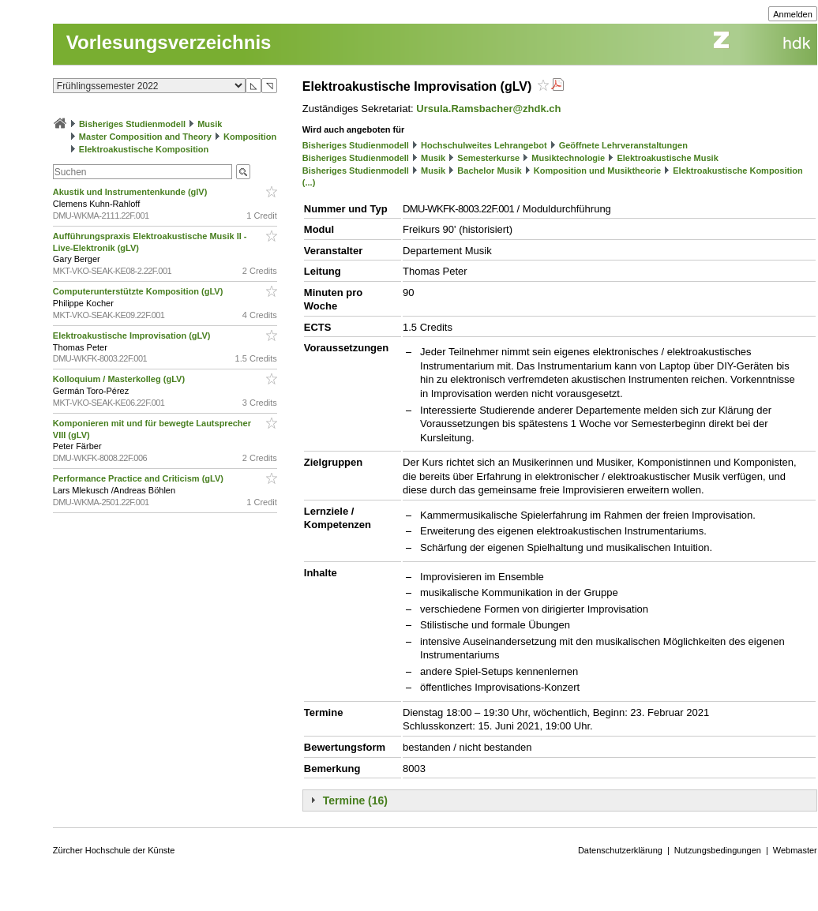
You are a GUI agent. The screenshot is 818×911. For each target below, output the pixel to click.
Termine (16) (355, 800)
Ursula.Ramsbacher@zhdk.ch (488, 108)
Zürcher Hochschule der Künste (114, 850)
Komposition (249, 136)
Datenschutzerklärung (620, 850)
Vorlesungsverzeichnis (169, 42)
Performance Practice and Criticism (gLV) (139, 478)
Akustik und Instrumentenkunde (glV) (131, 192)
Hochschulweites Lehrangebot (484, 145)
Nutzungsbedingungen (717, 850)
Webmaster (795, 850)
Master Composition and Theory (145, 136)
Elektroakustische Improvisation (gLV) (133, 335)
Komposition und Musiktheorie (597, 170)
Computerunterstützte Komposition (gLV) (139, 291)
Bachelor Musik (489, 170)
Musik (209, 124)
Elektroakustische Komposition (143, 149)
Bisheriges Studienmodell (132, 124)
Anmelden (792, 14)
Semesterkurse (488, 158)
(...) (309, 182)
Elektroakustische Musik (667, 158)
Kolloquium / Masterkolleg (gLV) (120, 379)
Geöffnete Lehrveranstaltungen (623, 145)
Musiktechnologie (568, 158)
